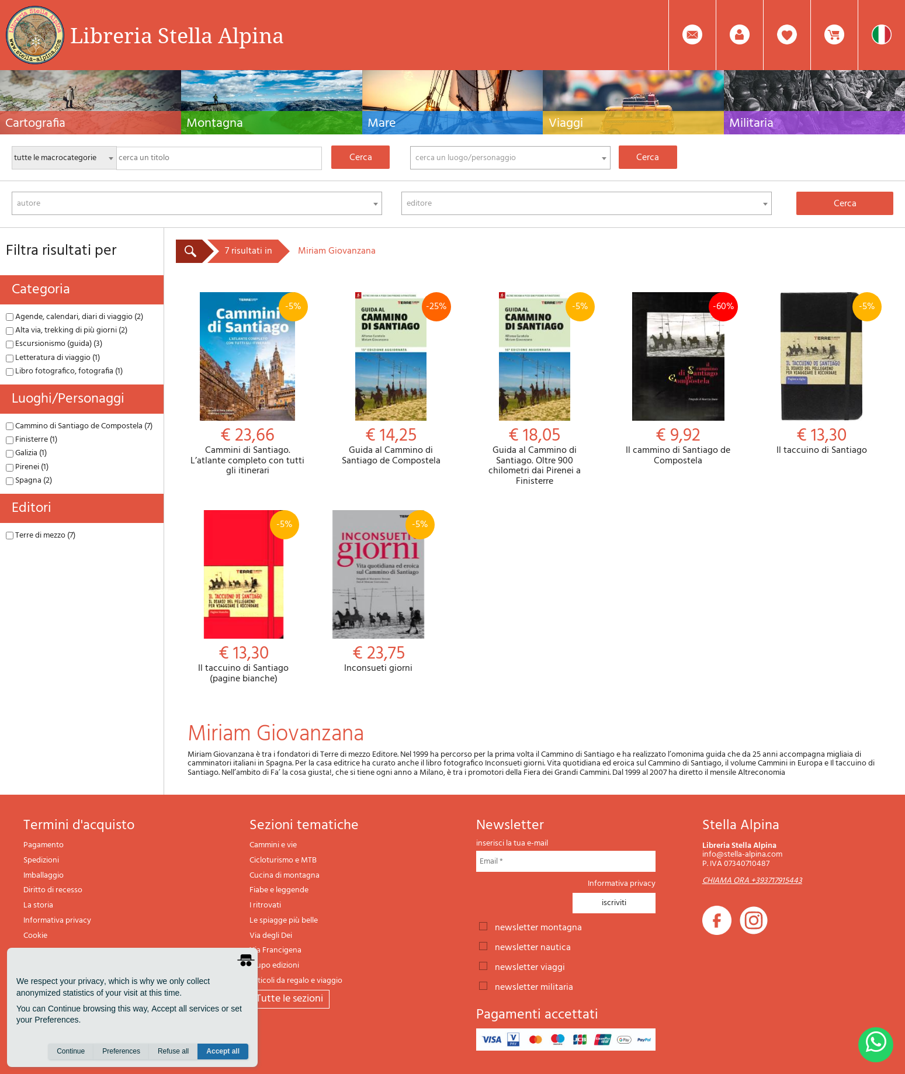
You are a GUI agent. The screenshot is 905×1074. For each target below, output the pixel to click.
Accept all (223, 1051)
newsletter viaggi (530, 966)
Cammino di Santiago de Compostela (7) (79, 426)
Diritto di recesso (52, 890)
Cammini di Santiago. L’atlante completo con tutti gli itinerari (248, 384)
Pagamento (43, 845)
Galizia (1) (26, 453)
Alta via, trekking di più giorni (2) (66, 330)
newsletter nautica (533, 946)
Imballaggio (43, 875)
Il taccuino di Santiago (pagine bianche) (243, 597)
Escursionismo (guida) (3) (54, 344)
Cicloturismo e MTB (283, 860)
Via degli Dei (270, 936)
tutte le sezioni (289, 998)
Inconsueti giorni (378, 592)
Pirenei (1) (27, 467)
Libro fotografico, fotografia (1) (64, 371)
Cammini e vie (273, 845)
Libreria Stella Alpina (177, 35)
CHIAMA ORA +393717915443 (752, 881)
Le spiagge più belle (283, 920)
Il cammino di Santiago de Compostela (678, 379)
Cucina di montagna (284, 875)
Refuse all (173, 1051)
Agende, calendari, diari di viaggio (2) (74, 317)
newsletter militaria (534, 986)
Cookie (35, 936)
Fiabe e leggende (278, 890)
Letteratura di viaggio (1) (53, 358)
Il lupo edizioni (274, 965)
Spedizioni (41, 860)
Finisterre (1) (31, 439)
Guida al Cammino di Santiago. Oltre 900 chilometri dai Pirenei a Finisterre (534, 389)
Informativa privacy (57, 920)
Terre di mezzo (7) (40, 535)
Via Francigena (275, 950)
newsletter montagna (538, 926)
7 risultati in (248, 251)
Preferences (121, 1051)
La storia (38, 905)
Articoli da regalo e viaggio (295, 981)
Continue (71, 1051)
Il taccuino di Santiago (821, 374)
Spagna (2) (29, 480)
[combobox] (510, 157)
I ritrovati (265, 905)
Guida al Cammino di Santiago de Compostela (391, 379)
